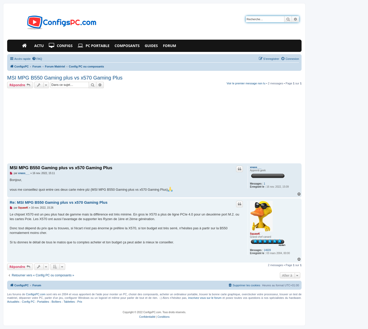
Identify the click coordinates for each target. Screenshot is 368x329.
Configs (61, 45)
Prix (79, 301)
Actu (39, 45)
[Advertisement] (154, 126)
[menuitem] (37, 59)
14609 (267, 250)
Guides (151, 45)
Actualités (13, 301)
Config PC (28, 301)
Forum (169, 45)
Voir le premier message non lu (246, 83)
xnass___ (255, 167)
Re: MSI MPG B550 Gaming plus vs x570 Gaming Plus (59, 202)
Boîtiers (56, 301)
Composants (127, 45)
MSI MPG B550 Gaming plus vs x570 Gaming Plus (64, 78)
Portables (43, 301)
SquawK (255, 233)
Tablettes (69, 301)
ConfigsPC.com (35, 294)
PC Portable (93, 45)
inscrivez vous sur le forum (204, 297)
